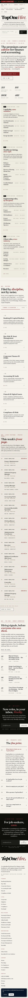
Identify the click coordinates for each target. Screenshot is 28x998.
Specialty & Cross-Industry (8, 954)
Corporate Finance (6, 886)
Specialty (3, 945)
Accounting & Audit (6, 888)
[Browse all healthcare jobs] (24, 191)
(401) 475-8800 (5, 976)
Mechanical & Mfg (5, 936)
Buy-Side (3, 883)
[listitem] (14, 462)
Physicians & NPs (5, 917)
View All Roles (6, 609)
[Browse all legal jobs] (24, 142)
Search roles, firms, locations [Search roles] (9, 32)
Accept (11, 994)
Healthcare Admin (6, 922)
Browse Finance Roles (10, 74)
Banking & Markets (6, 881)
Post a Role (22, 32)
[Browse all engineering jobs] (24, 231)
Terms (2, 983)
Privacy (3, 981)
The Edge (3, 962)
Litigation (3, 902)
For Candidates (5, 967)
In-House (3, 904)
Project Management (6, 943)
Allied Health (4, 920)
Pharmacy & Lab (5, 927)
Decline (5, 994)
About (2, 960)
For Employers (5, 965)
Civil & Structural (5, 933)
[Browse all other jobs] (24, 275)
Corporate (4, 899)
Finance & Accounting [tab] (10, 307)
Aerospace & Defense (6, 940)
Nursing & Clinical (6, 915)
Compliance (4, 906)
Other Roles (4, 951)
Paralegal (3, 909)
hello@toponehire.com (7, 978)
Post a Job (7, 78)
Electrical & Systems (6, 938)
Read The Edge (6, 650)
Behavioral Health (6, 924)
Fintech (3, 890)
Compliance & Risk (6, 893)
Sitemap (3, 985)
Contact (3, 970)
